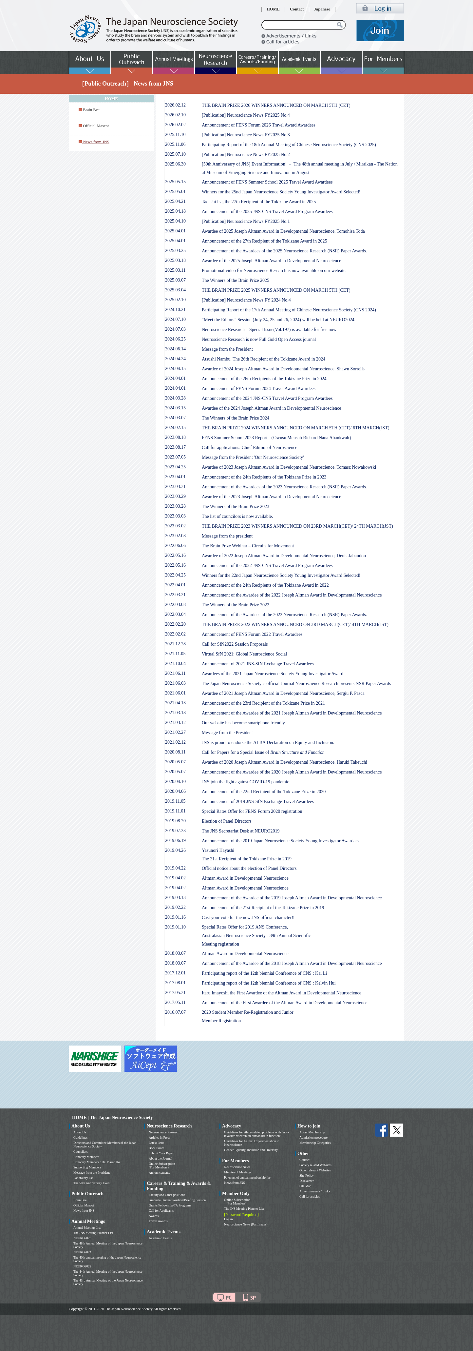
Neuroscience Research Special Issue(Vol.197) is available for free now (269, 329)
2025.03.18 (175, 260)
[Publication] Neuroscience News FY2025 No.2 (246, 154)
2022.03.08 (175, 604)
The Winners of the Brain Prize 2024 (235, 418)
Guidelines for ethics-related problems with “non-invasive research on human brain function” (256, 1134)
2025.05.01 (175, 191)
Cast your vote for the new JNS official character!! (248, 917)
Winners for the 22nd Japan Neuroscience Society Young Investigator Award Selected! (281, 575)
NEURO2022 (82, 1266)
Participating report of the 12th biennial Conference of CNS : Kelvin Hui (269, 983)
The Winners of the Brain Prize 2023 (235, 506)
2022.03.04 (175, 614)
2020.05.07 (175, 761)
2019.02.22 (175, 907)
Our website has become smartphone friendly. (244, 722)
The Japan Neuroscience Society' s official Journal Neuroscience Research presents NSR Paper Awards (296, 683)
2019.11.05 (175, 801)
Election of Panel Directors (227, 821)
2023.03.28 (175, 506)
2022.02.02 (175, 634)
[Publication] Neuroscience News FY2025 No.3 (246, 134)
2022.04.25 (175, 575)
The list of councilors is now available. (237, 516)
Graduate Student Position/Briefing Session (177, 1200)
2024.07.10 (175, 319)
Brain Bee (91, 110)
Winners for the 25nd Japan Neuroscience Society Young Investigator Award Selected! (281, 191)
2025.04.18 (175, 211)
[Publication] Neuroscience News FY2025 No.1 (246, 221)
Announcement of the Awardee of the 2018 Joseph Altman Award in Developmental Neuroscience (292, 963)
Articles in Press (159, 1137)
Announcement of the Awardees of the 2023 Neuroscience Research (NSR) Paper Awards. (284, 486)
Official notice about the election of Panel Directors (249, 868)
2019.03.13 (175, 897)
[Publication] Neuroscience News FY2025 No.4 (246, 115)
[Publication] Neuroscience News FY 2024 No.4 (246, 300)
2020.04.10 (175, 781)
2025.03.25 (175, 250)
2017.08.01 (175, 982)
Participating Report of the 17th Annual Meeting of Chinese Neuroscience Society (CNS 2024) (289, 309)
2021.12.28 (175, 643)
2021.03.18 (175, 712)
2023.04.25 (175, 466)
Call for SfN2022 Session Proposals (235, 644)
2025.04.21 (175, 201)
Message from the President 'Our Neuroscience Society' (253, 457)
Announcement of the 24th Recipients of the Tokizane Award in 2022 (265, 585)
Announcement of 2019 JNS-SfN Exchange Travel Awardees (258, 801)
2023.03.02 (175, 525)
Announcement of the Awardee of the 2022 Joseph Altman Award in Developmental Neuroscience (292, 595)
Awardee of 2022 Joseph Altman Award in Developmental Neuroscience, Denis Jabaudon (284, 555)
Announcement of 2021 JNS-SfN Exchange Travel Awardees (258, 663)
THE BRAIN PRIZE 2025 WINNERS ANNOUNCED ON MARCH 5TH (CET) (276, 290)
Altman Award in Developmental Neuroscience (245, 878)
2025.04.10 (175, 221)
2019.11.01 (175, 811)
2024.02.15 (175, 427)
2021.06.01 (175, 693)
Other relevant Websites (315, 1170)
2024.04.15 (175, 368)
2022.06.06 (175, 545)
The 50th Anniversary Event (91, 1183)
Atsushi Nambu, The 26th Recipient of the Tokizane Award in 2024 (263, 359)
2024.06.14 (175, 348)
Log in (228, 1219)
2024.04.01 (175, 378)
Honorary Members (86, 1157)
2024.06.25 (175, 339)
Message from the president (227, 536)
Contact (297, 9)
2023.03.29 (175, 496)
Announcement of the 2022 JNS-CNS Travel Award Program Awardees (267, 565)
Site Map (305, 1186)
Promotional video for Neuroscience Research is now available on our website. (274, 270)
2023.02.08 (175, 535)
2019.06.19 (175, 840)
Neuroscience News (237, 1167)
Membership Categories (315, 1143)
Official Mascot (96, 126)
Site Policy (306, 1175)
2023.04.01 (175, 476)
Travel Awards (158, 1221)
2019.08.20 (175, 820)
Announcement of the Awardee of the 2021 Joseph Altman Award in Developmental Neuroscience (292, 713)
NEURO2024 (82, 1252)
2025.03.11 (175, 270)
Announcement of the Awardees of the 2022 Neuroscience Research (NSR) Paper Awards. (284, 614)
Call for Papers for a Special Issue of (263, 752)
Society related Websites (315, 1165)
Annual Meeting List (87, 1227)
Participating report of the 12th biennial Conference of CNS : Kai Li (264, 973)
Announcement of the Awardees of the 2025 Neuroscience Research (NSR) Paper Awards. (284, 250)
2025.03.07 (175, 280)
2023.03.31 (175, 486)
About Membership (312, 1132)
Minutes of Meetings (237, 1172)
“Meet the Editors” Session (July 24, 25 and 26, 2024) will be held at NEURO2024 (278, 319)
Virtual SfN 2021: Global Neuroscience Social (244, 654)
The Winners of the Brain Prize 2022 (235, 604)
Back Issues (156, 1148)
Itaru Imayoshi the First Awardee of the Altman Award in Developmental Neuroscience (281, 992)
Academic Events (160, 1238)
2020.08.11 (175, 752)
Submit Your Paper (161, 1153)
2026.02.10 (175, 114)
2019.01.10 (175, 927)
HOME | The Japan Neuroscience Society (112, 1117)
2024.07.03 (175, 329)
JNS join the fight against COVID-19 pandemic (245, 781)
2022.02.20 (175, 624)
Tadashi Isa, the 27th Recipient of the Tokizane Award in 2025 (259, 201)
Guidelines (80, 1137)
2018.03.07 (175, 953)
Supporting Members (87, 1167)
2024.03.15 (175, 407)
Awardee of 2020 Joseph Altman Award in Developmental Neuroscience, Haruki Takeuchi (284, 762)
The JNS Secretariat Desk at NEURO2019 (241, 831)
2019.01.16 (175, 917)
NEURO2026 (82, 1238)
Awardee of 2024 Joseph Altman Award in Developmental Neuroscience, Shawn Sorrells (283, 368)
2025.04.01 (175, 230)
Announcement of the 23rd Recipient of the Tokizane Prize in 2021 (263, 703)
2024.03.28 (175, 398)
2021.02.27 (175, 732)
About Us (79, 1132)
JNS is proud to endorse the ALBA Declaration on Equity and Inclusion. (268, 742)
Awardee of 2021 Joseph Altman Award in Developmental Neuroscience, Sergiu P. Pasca (283, 693)
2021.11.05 (175, 653)
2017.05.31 (175, 992)
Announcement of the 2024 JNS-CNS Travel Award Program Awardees (267, 398)
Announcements (159, 1172)
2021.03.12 (175, 722)
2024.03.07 (175, 417)
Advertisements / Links (314, 1191)
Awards (154, 1216)
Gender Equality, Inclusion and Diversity (251, 1150)
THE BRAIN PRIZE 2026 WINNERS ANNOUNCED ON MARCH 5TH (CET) (276, 105)
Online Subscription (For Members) (162, 1165)
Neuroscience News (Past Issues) (245, 1224)
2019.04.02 (175, 877)
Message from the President (227, 349)
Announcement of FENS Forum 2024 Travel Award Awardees (258, 388)
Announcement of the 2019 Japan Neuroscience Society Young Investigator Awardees (280, 840)
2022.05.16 (175, 555)
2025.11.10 (175, 134)
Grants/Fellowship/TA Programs (170, 1205)
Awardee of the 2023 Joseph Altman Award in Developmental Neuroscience (271, 496)
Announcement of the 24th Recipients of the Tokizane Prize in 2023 (264, 477)
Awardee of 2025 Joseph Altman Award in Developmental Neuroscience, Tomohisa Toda (283, 231)
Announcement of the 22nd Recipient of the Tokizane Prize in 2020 (264, 791)
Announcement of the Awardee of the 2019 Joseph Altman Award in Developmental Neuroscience (292, 897)
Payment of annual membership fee (247, 1177)
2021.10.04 (175, 663)
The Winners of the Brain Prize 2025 (235, 280)
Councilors (80, 1151)
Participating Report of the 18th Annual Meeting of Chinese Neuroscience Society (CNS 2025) (289, 144)
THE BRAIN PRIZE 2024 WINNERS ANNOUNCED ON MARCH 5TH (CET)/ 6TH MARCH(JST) (295, 427)
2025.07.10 (175, 154)
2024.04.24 (175, 358)
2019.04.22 (175, 868)
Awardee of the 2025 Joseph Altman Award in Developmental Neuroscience (271, 260)
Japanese (322, 9)
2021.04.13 (175, 702)
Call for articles (309, 1196)
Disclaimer (306, 1181)
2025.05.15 (175, 181)
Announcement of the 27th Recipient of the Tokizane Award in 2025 (264, 241)
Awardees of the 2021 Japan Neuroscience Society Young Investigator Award (272, 673)
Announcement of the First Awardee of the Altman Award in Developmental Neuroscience (285, 1002)
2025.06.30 (175, 164)
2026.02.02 (175, 124)
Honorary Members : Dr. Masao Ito (96, 1162)
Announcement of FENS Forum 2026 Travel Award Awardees (258, 125)
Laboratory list (83, 1178)
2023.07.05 (175, 457)
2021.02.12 (175, 742)
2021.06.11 (175, 673)
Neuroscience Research (164, 1132)
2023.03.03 (175, 516)
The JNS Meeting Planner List (93, 1233)
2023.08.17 (175, 447)
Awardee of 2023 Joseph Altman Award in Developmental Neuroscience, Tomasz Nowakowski (289, 467)
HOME (273, 9)
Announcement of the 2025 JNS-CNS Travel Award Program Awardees (267, 211)
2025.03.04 (175, 289)
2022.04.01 (175, 584)
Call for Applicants (161, 1210)
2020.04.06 (175, 791)
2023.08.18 (175, 437)
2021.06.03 (175, 683)
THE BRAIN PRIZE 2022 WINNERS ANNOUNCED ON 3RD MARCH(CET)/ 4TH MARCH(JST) (295, 624)
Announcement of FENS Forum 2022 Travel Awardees (252, 634)
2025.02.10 (175, 299)
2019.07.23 (175, 830)
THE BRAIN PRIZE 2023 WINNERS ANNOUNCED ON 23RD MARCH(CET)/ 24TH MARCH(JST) (297, 526)
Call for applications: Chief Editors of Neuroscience (249, 447)
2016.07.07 (175, 1012)
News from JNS (83, 1210)
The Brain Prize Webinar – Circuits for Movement (248, 545)
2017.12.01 (175, 972)
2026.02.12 (175, 105)
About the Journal (160, 1158)
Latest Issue (156, 1143)
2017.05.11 (175, 1002)
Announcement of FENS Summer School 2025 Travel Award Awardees (267, 182)
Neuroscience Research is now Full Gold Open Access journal (259, 339)
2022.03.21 (175, 594)
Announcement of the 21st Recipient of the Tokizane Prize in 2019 (263, 907)
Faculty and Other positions (167, 1195)
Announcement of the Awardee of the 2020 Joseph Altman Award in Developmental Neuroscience (292, 772)
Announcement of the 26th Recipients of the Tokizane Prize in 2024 (264, 378)
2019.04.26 (175, 850)
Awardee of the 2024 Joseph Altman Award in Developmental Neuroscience (271, 408)
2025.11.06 (175, 144)
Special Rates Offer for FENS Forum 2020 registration (252, 811)
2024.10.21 (175, 309)
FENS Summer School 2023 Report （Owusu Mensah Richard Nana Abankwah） (278, 437)
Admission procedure (313, 1137)
